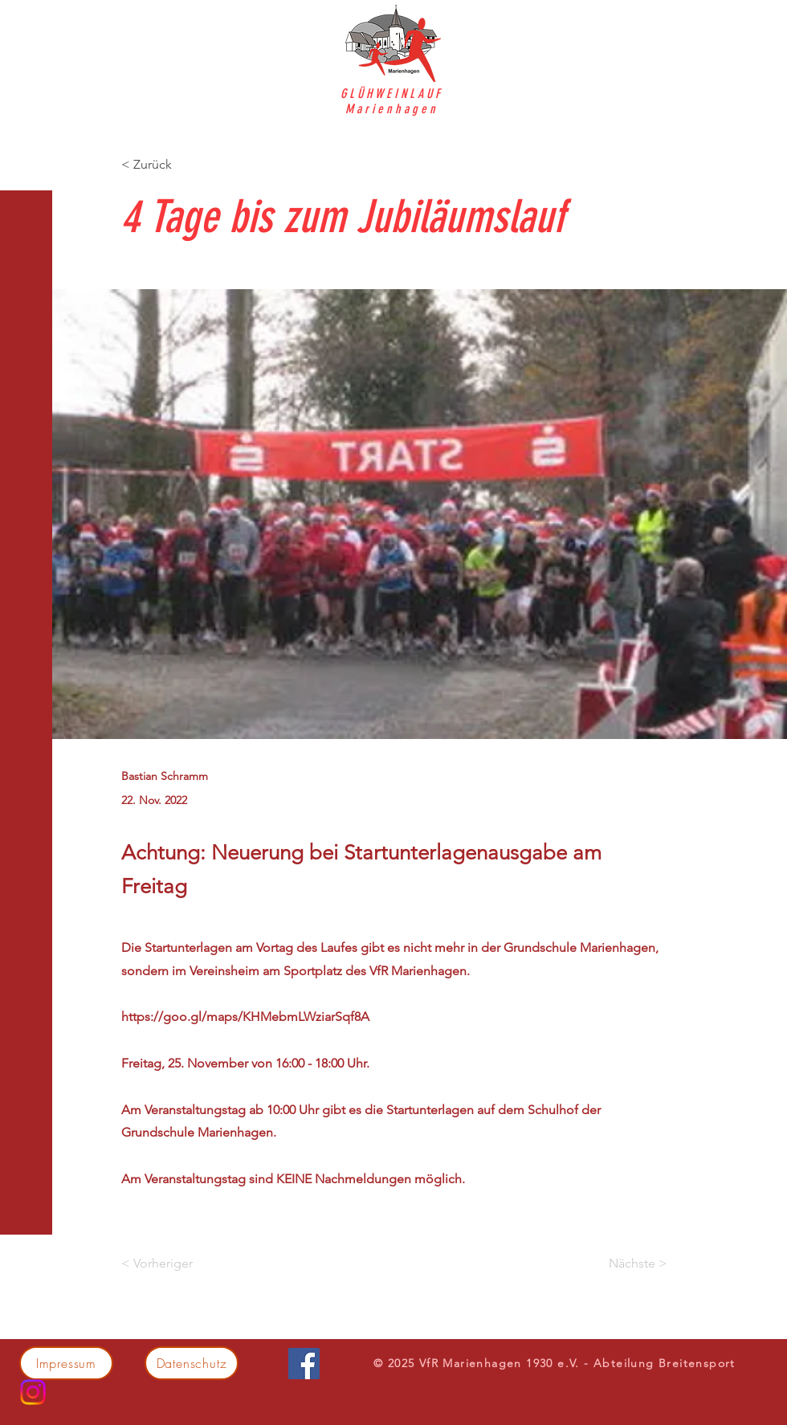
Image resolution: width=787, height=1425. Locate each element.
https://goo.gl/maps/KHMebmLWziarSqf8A (245, 1016)
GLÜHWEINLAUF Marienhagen (391, 101)
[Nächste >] (627, 1263)
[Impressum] (66, 1363)
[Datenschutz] (192, 1363)
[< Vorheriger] (174, 1263)
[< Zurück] (174, 164)
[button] (27, 23)
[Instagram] (33, 1392)
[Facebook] (304, 1363)
